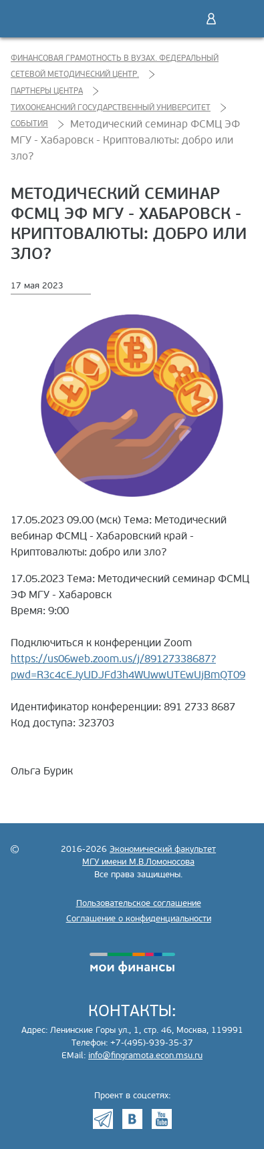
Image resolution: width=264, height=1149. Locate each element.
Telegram (103, 1119)
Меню (239, 19)
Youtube (162, 1119)
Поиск (183, 19)
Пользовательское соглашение (138, 903)
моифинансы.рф (132, 963)
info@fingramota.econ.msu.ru (145, 1055)
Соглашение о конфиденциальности (138, 918)
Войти (211, 19)
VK (132, 1119)
